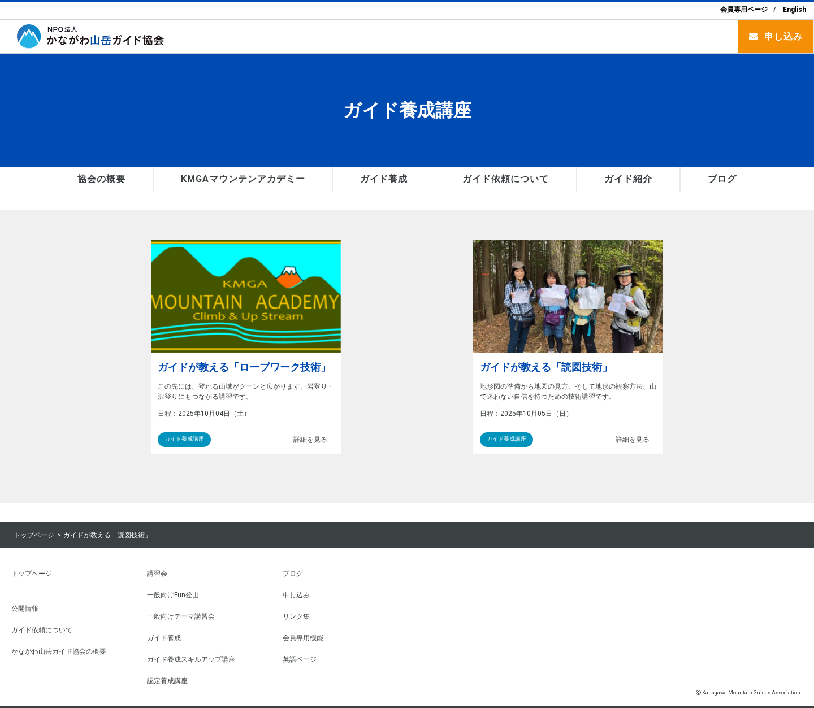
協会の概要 (101, 178)
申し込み (783, 36)
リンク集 (296, 616)
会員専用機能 (303, 637)
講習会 (157, 573)
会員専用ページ (744, 10)
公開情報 (24, 608)
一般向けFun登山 (173, 594)
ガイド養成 (384, 178)
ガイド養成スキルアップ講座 (191, 659)
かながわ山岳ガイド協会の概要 (58, 651)
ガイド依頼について (505, 178)
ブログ (722, 178)
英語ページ (300, 659)
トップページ (34, 535)
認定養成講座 (167, 680)
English (794, 10)
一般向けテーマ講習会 (181, 616)
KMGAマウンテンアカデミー (243, 178)
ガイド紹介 (628, 178)
